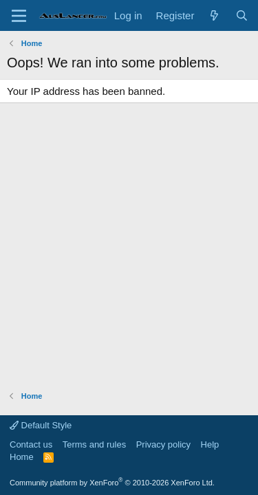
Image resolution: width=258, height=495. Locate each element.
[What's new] (214, 15)
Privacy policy (163, 444)
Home (22, 457)
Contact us (31, 444)
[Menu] (19, 16)
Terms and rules (94, 444)
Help (210, 444)
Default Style (41, 425)
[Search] (241, 15)
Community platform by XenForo (112, 482)
